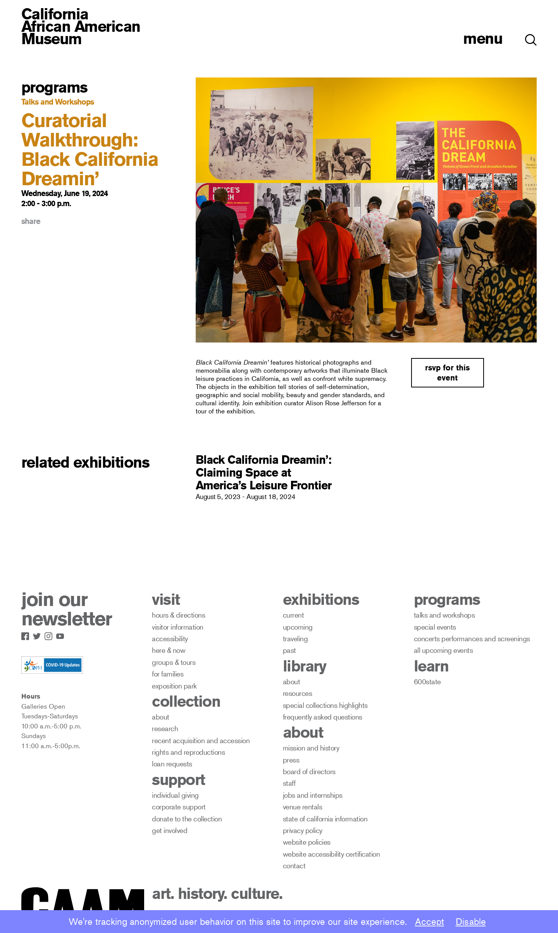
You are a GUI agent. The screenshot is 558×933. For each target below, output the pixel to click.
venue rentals (302, 806)
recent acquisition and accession (201, 740)
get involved (169, 830)
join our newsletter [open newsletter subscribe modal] (66, 609)
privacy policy (302, 830)
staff (289, 782)
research (165, 728)
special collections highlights (325, 705)
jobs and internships (313, 794)
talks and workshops (444, 614)
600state (427, 681)
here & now (168, 650)
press (291, 759)
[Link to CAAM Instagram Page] (50, 634)
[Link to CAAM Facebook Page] (27, 634)
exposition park (174, 685)
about (160, 716)
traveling (295, 638)
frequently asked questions (322, 716)
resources (297, 693)
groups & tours (173, 662)
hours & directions (178, 614)
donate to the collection (187, 818)
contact (294, 865)
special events (435, 626)
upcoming (298, 626)
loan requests (172, 763)
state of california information (325, 818)
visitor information (177, 626)
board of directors (309, 771)
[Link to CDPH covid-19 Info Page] (52, 665)
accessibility (170, 638)
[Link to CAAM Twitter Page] (39, 634)
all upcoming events (443, 650)
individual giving (175, 794)
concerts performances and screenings (472, 638)
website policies (307, 841)
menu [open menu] (482, 38)
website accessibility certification (331, 853)
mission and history (311, 747)
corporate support (179, 806)
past (289, 650)
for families (167, 673)
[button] (531, 36)
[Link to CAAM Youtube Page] (62, 634)
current (293, 614)
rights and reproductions (188, 751)
